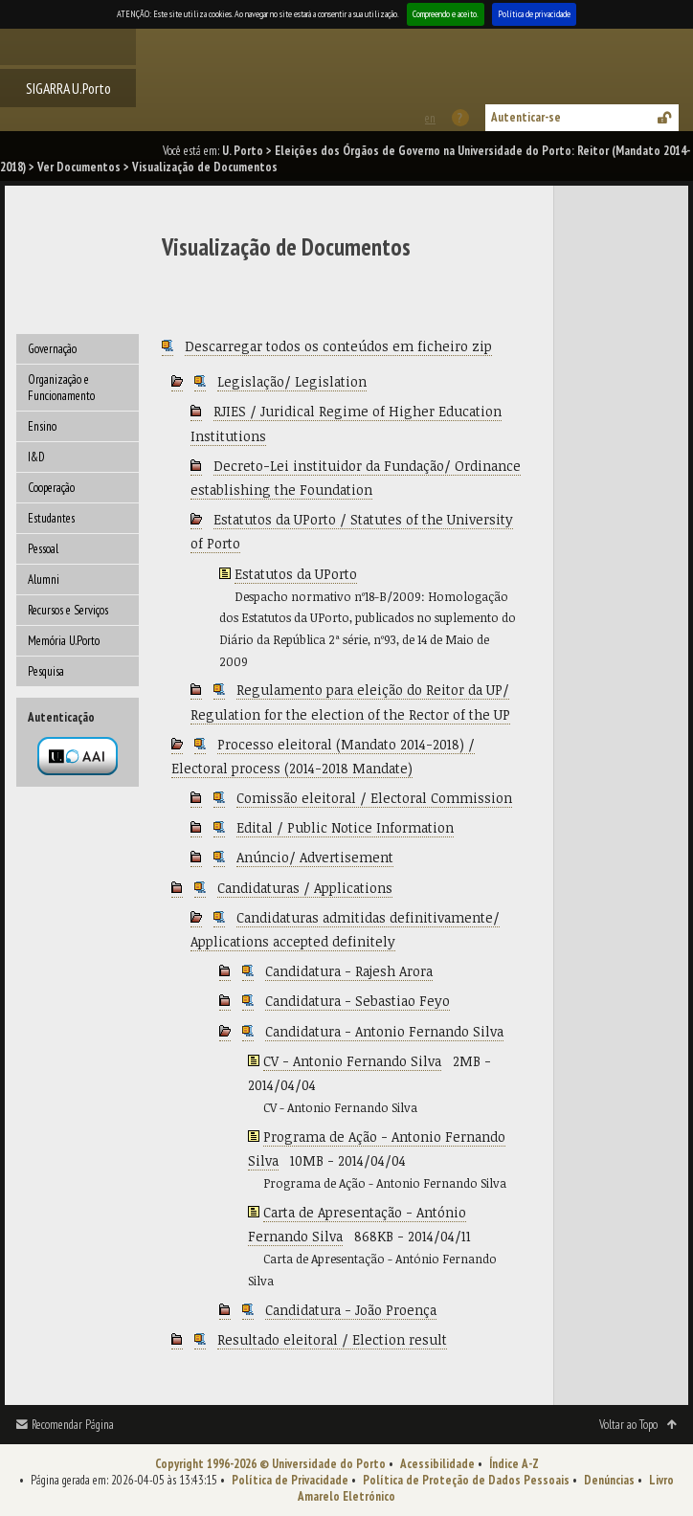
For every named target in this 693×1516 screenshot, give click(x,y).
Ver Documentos (79, 167)
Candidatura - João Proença (350, 1310)
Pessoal (43, 549)
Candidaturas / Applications (304, 888)
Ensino (42, 426)
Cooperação (51, 487)
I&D (36, 457)
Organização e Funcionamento (61, 387)
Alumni (43, 579)
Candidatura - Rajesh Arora (349, 971)
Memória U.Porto (64, 641)
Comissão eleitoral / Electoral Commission (374, 798)
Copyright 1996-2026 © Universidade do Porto (270, 1464)
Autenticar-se (526, 117)
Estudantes (51, 518)
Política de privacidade (534, 14)
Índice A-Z (514, 1464)
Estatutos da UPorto (296, 574)
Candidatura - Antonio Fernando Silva (384, 1031)
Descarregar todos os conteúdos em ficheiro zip (338, 346)
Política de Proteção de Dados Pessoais (466, 1480)
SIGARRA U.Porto (68, 88)
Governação (52, 349)
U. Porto (242, 151)
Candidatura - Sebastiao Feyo (357, 1001)
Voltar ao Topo (628, 1424)
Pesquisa (46, 671)
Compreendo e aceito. (446, 14)
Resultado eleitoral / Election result (332, 1339)
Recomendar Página (73, 1424)
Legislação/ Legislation (292, 381)
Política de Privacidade (290, 1480)
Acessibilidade (437, 1464)
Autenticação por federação (77, 756)
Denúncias (609, 1480)
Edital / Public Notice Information (345, 827)
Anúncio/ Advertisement (314, 857)
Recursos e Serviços (68, 610)
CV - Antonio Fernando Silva (352, 1061)
